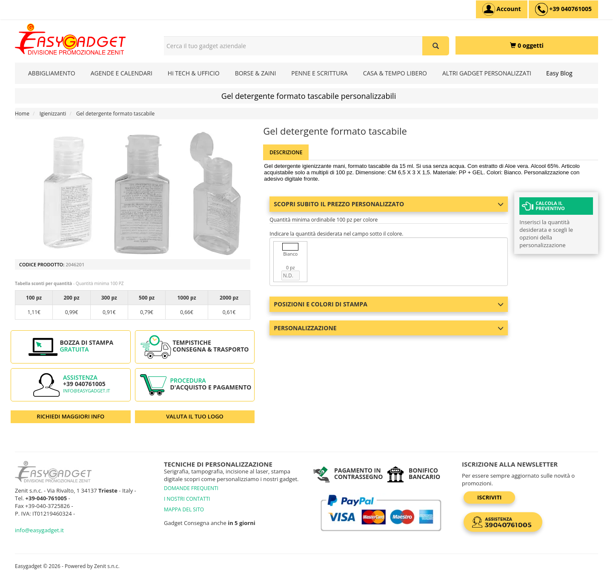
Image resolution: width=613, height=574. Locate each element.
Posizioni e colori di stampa (389, 304)
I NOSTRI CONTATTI (187, 498)
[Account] (501, 9)
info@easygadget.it (86, 391)
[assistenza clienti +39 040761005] (563, 9)
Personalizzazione (389, 328)
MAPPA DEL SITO (184, 509)
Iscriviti (489, 497)
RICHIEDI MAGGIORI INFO (70, 416)
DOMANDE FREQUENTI (191, 488)
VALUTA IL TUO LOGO (194, 416)
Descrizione (285, 152)
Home (22, 113)
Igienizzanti (53, 113)
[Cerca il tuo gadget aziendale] (435, 45)
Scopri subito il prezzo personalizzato (389, 204)
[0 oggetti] (526, 45)
